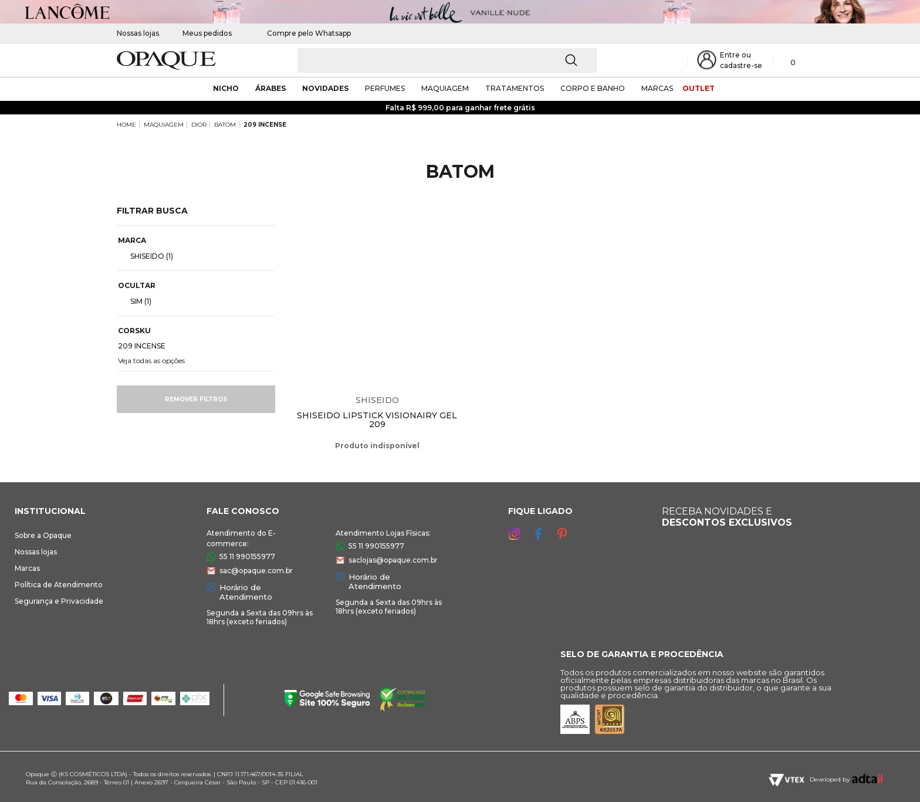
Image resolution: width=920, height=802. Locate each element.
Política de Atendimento (59, 584)
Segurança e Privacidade (59, 601)
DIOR (199, 124)
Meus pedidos (207, 33)
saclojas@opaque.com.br (393, 560)
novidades (325, 88)
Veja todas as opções (151, 360)
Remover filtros (196, 399)
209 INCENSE (264, 124)
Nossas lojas (138, 33)
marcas (657, 88)
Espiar (451, 223)
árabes (270, 88)
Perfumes (385, 88)
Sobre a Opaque (43, 535)
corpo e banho (592, 88)
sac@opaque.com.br (256, 570)
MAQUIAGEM (164, 124)
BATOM (225, 124)
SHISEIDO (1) (147, 255)
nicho (226, 88)
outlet (698, 88)
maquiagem (445, 88)
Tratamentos (514, 88)
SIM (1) (136, 301)
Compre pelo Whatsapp (303, 33)
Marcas (27, 568)
